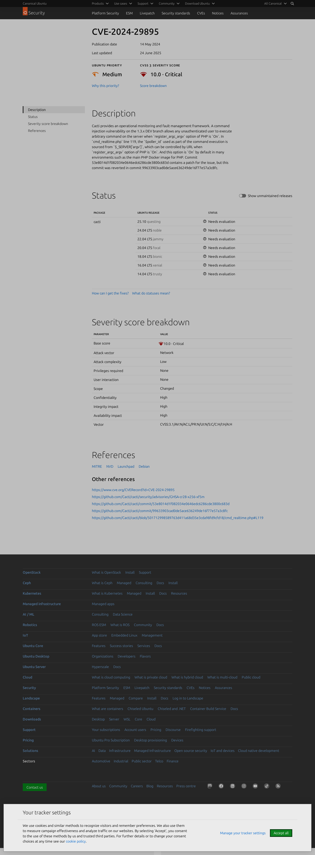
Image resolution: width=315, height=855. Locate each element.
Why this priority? (105, 86)
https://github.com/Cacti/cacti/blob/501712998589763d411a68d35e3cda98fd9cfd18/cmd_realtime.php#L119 (177, 518)
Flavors (145, 656)
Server (114, 719)
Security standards (176, 13)
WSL (127, 719)
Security (29, 688)
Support (145, 572)
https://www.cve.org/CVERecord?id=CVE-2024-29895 (133, 490)
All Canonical (273, 3)
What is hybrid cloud (187, 677)
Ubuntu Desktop (36, 656)
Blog (149, 786)
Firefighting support (200, 730)
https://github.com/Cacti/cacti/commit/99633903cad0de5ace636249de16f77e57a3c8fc (160, 511)
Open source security (190, 751)
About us (99, 786)
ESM (129, 13)
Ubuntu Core (33, 646)
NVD (109, 466)
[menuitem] (275, 3)
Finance (172, 761)
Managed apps (103, 604)
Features (98, 646)
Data (102, 751)
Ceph (27, 583)
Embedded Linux (124, 635)
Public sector (142, 761)
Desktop (98, 719)
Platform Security (105, 13)
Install (130, 572)
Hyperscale (100, 667)
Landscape (31, 698)
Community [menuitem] (167, 3)
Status (33, 117)
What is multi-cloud (222, 677)
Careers (137, 786)
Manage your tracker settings (243, 833)
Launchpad (126, 466)
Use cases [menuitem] (120, 3)
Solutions (30, 751)
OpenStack (32, 572)
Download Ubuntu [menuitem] (197, 3)
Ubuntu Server (34, 667)
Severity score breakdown (48, 124)
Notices (218, 13)
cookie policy (76, 841)
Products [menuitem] (98, 3)
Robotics (30, 625)
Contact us (34, 787)
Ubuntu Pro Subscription (111, 740)
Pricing (155, 730)
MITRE (97, 466)
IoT (25, 635)
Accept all (281, 833)
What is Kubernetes (107, 593)
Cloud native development (258, 751)
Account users (135, 730)
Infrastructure (120, 751)
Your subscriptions (106, 730)
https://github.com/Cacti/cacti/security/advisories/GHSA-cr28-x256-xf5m (148, 497)
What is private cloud (151, 677)
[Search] (292, 3)
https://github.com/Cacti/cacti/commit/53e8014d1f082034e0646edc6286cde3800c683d (160, 504)
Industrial (121, 761)
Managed (124, 583)
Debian (144, 466)
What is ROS (120, 625)
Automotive (101, 761)
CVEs (201, 13)
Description (37, 110)
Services (143, 646)
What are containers (107, 709)
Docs (160, 583)
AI (93, 751)
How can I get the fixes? (110, 293)
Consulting (144, 583)
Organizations (102, 656)
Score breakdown (153, 86)
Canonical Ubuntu (35, 3)
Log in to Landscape (188, 698)
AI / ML (28, 614)
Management (152, 635)
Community (143, 625)
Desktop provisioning (150, 740)
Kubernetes (32, 593)
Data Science (123, 614)
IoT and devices (222, 751)
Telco (159, 761)
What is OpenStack (106, 572)
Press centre (186, 786)
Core (138, 719)
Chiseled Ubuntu (140, 709)
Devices (177, 740)
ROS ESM (99, 625)
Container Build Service (208, 709)
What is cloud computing (111, 677)
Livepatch (147, 13)
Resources (179, 593)
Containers (31, 709)
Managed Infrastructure (152, 751)
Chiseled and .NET (172, 709)
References (37, 131)
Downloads (32, 719)
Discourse (173, 730)
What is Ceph (102, 583)
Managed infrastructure (42, 604)
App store (99, 635)
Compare (136, 698)
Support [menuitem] (143, 3)
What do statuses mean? (151, 293)
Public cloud (251, 677)
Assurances (239, 13)
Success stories (121, 646)
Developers (126, 656)
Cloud (27, 677)
